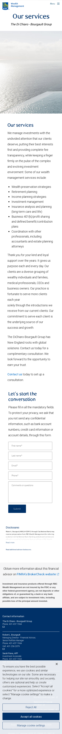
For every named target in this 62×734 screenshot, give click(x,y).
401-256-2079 (13, 646)
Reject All (31, 707)
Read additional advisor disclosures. (18, 550)
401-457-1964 (15, 643)
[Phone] (30, 476)
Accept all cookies (31, 716)
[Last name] (30, 456)
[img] (31, 72)
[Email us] (3, 626)
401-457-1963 (15, 659)
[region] (31, 697)
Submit (17, 508)
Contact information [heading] (13, 616)
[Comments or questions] (30, 492)
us (20, 374)
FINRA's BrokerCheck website (36, 574)
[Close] (56, 664)
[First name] (30, 446)
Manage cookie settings (31, 725)
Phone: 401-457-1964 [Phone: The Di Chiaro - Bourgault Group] (12, 624)
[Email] (30, 466)
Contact (12, 374)
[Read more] (10, 542)
